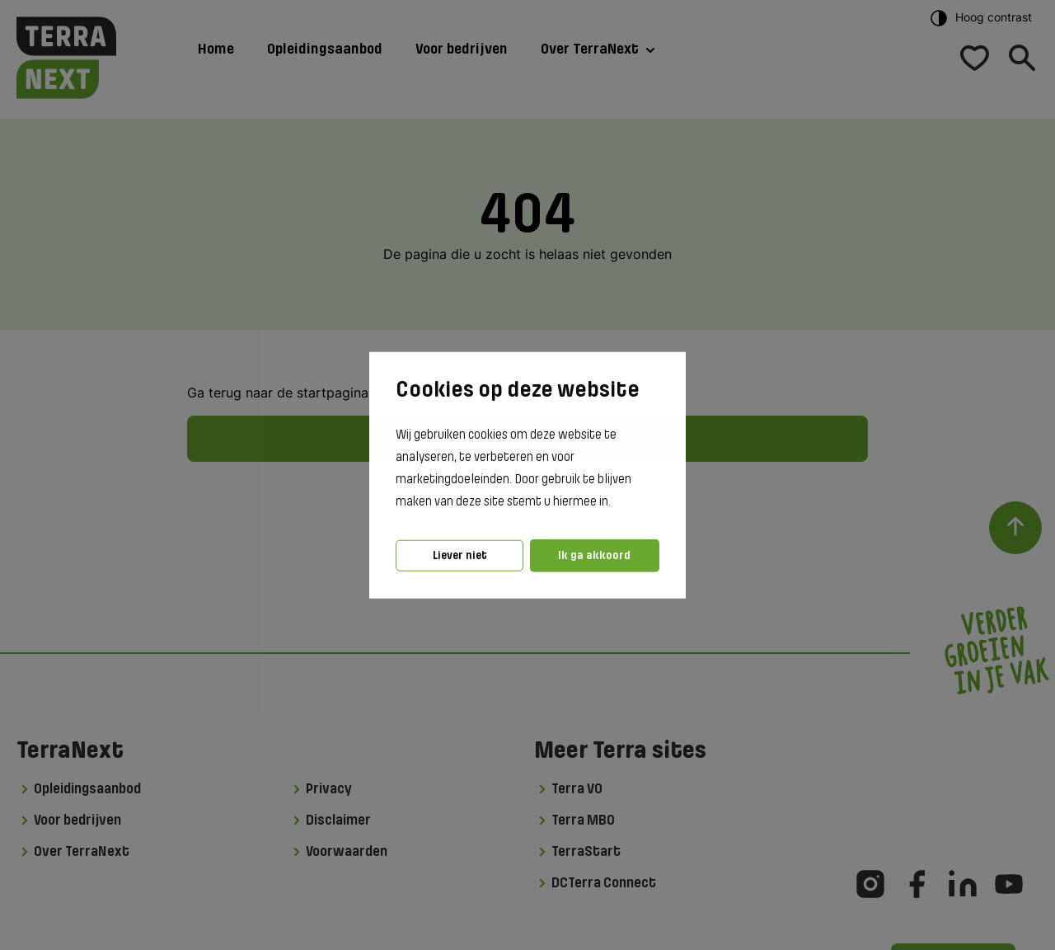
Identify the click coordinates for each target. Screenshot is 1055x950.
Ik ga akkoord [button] (594, 555)
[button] (615, 502)
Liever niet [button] (460, 555)
